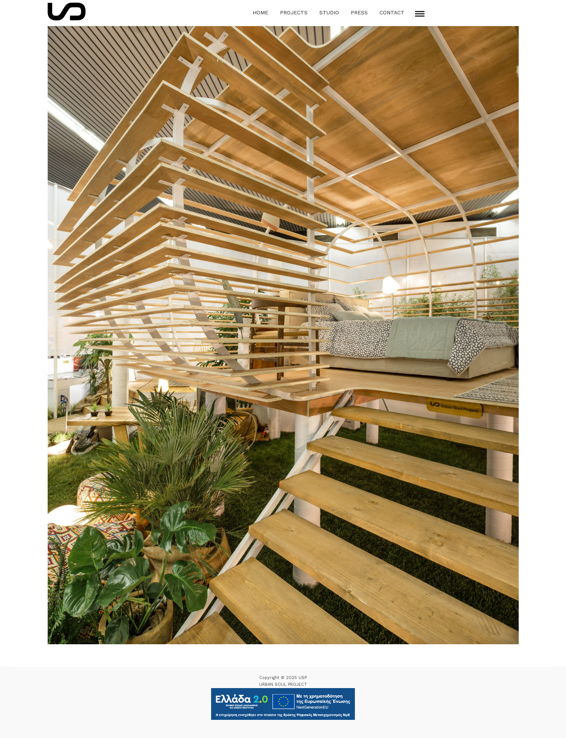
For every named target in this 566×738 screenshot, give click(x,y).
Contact (391, 12)
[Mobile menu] (419, 14)
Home (260, 12)
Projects (294, 12)
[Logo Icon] (67, 11)
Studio (329, 12)
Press (359, 12)
